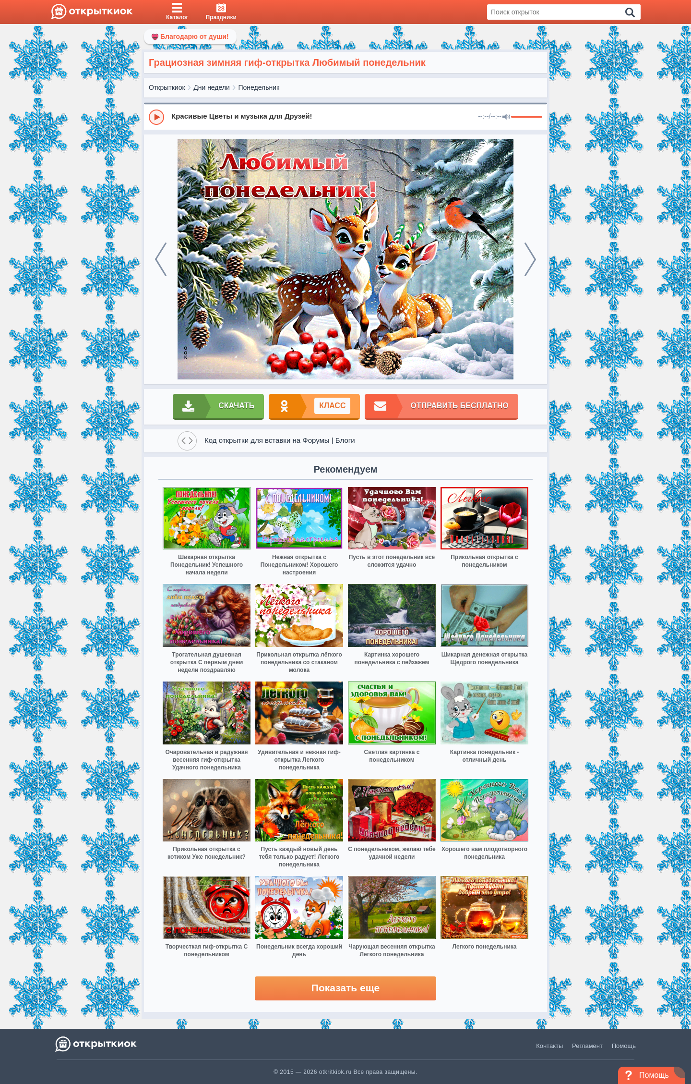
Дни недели (211, 87)
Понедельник (259, 87)
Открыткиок (167, 87)
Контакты (549, 1045)
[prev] (160, 259)
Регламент (587, 1045)
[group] (345, 117)
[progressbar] (526, 117)
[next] (530, 259)
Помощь (624, 1045)
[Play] (156, 117)
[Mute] (506, 117)
